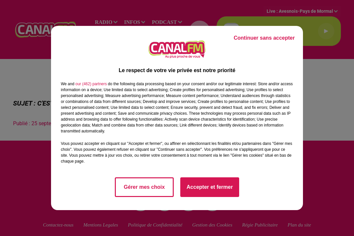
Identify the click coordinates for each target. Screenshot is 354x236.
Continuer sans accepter (264, 38)
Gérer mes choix (144, 187)
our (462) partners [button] (91, 84)
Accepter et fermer (209, 187)
